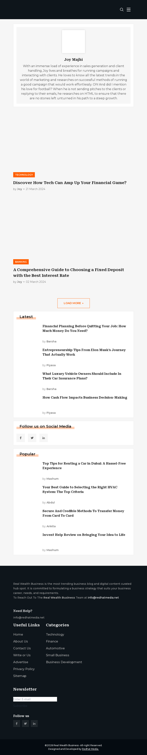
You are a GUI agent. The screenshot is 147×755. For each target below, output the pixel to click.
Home (18, 634)
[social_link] (20, 438)
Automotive (55, 648)
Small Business (57, 655)
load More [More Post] (73, 303)
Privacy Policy (24, 669)
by (19, 189)
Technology (55, 634)
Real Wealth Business (66, 745)
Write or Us (22, 655)
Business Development (64, 662)
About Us (20, 641)
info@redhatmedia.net (103, 597)
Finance (52, 641)
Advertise (20, 662)
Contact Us (22, 648)
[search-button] (121, 9)
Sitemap (19, 676)
